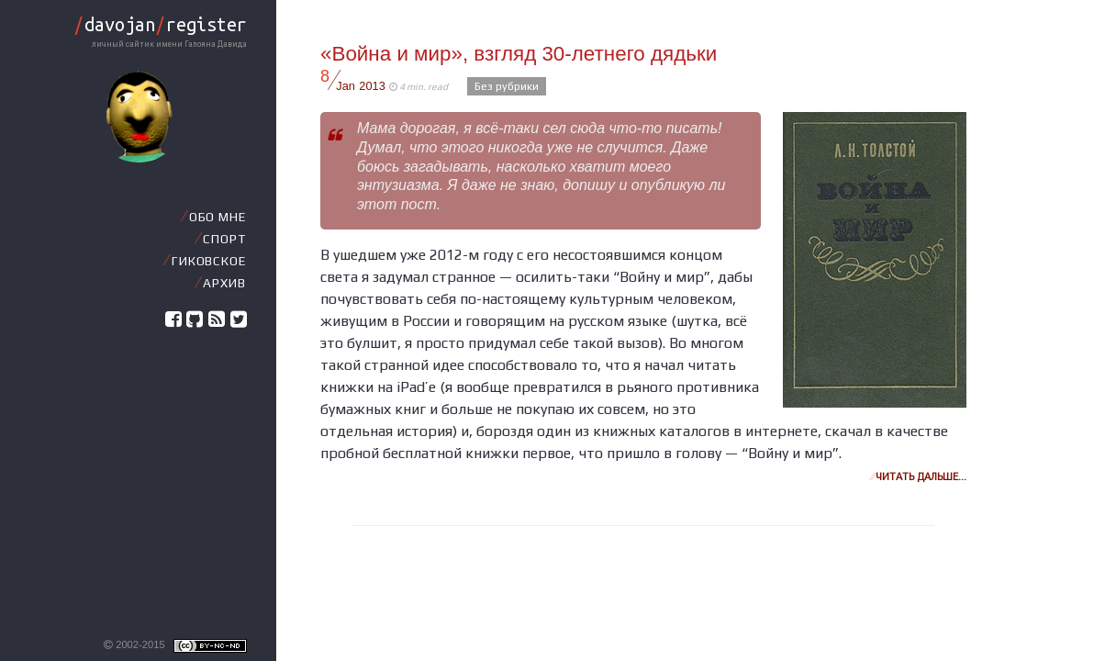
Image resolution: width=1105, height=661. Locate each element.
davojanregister (160, 24)
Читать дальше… (918, 476)
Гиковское (208, 260)
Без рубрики (506, 86)
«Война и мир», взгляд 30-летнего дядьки (518, 53)
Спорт (224, 238)
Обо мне (217, 216)
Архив (224, 282)
